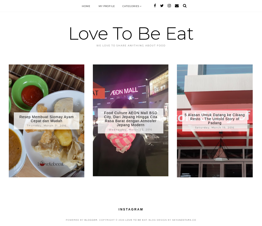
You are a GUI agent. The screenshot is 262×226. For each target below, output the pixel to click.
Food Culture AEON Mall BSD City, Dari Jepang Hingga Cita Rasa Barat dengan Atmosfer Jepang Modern (130, 119)
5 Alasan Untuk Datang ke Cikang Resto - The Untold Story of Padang (215, 119)
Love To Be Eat (131, 33)
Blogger (91, 220)
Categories (132, 6)
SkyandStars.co (184, 220)
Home (86, 6)
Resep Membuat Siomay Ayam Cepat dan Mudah (46, 119)
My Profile (107, 6)
